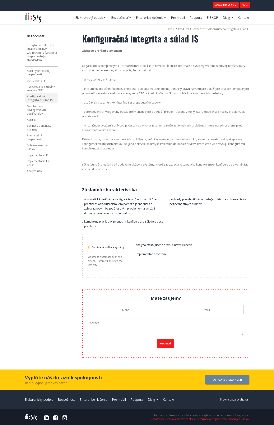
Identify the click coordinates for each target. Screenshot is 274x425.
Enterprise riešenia (149, 17)
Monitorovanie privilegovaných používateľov (36, 109)
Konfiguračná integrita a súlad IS (40, 98)
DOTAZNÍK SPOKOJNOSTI (227, 379)
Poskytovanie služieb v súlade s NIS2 (41, 88)
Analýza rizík (34, 171)
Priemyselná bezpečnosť (34, 137)
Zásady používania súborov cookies (173, 419)
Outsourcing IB (36, 80)
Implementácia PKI (38, 155)
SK (245, 5)
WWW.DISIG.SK (225, 5)
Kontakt (243, 17)
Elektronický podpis (89, 17)
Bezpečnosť (119, 17)
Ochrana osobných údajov (38, 147)
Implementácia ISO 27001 (38, 163)
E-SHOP (212, 17)
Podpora (196, 17)
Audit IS (31, 120)
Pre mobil (178, 17)
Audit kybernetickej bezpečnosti (38, 72)
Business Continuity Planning (39, 127)
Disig (226, 17)
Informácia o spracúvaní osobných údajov (223, 419)
